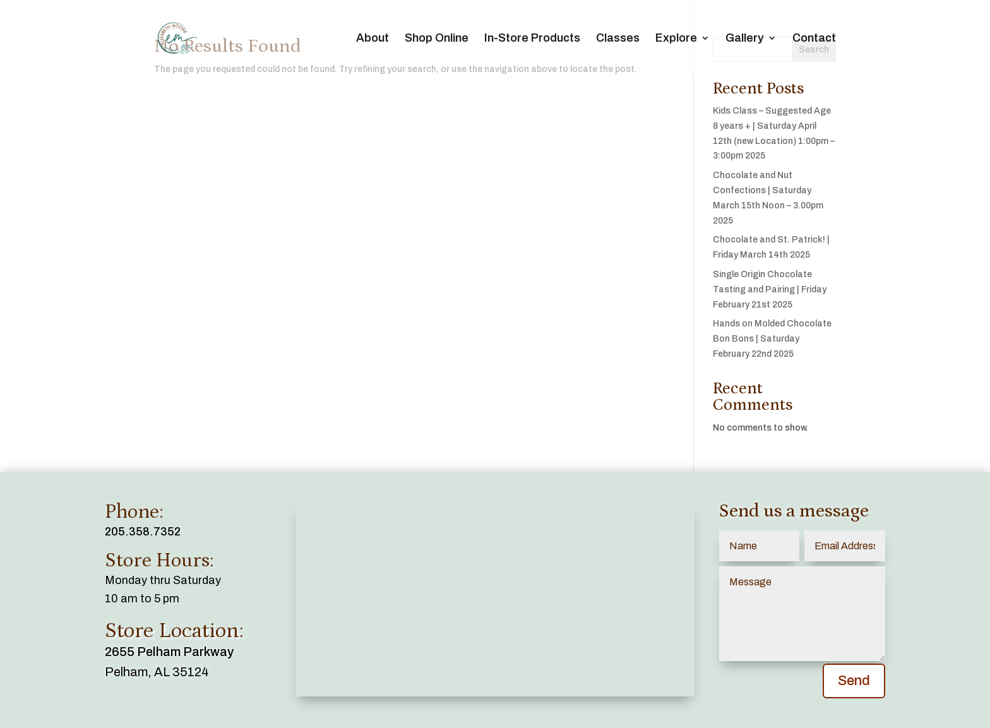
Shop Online (436, 38)
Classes (618, 38)
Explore (676, 38)
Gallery (744, 38)
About (372, 38)
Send (854, 680)
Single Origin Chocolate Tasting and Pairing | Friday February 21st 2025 (769, 289)
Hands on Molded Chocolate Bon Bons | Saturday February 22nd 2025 (772, 339)
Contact (814, 38)
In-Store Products (532, 38)
